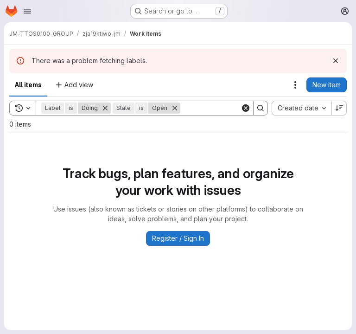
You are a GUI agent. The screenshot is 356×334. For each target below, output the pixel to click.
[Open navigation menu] (27, 11)
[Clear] (245, 108)
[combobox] (301, 108)
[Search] (237, 108)
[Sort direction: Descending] (339, 108)
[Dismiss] (335, 60)
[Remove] (105, 108)
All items (28, 85)
